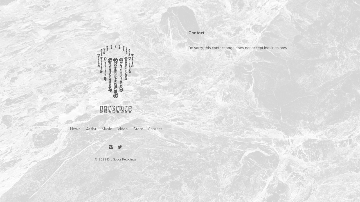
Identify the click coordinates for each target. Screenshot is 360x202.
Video (123, 128)
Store (138, 128)
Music (107, 128)
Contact (155, 128)
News (75, 128)
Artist (91, 128)
